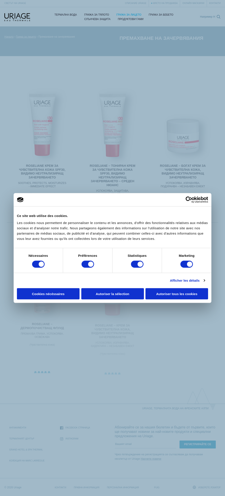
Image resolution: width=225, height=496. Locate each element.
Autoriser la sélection (112, 294)
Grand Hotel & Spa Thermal (26, 449)
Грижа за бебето (161, 14)
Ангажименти (17, 427)
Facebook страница (75, 427)
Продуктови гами (130, 19)
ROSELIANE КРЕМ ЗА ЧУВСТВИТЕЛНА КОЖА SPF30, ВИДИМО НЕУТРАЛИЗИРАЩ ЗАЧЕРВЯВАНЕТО (42, 171)
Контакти (215, 3)
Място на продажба (165, 3)
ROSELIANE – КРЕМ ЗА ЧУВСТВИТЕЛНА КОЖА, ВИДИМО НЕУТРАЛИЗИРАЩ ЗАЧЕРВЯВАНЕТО (112, 332)
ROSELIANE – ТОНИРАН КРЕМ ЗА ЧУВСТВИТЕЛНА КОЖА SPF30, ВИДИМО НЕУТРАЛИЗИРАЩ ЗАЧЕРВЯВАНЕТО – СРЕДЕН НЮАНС (112, 175)
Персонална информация (123, 487)
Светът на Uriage (15, 3)
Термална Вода (65, 14)
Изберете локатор (207, 487)
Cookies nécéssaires (48, 294)
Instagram (69, 438)
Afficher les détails (185, 280)
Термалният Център (21, 438)
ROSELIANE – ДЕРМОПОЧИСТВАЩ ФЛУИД (42, 327)
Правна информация (86, 487)
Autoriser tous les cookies (177, 294)
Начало (9, 36)
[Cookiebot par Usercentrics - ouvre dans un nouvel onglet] (189, 200)
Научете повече (151, 458)
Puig (156, 487)
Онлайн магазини (193, 3)
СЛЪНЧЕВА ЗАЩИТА (97, 19)
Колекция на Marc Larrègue (27, 460)
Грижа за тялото (96, 14)
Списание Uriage (135, 3)
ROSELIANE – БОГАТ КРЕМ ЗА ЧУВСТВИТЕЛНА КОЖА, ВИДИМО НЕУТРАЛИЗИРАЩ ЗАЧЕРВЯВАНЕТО (183, 171)
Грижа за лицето (129, 14)
